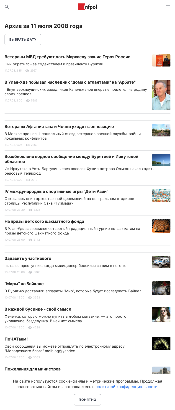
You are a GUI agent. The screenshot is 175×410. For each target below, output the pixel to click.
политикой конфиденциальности (126, 386)
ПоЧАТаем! (16, 339)
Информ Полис (87, 7)
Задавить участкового (28, 258)
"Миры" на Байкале (24, 283)
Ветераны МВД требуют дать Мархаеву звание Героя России (68, 56)
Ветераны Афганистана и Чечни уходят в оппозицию (59, 126)
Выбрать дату (22, 39)
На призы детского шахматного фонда (44, 221)
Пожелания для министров (33, 369)
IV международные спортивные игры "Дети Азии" (56, 191)
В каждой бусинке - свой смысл (38, 309)
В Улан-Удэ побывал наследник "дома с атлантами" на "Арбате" (70, 82)
